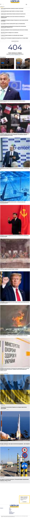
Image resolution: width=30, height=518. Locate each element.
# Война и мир (2, 301)
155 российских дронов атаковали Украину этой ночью (12, 8)
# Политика (1, 100)
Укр (0, 4)
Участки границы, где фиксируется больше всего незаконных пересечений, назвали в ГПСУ (13, 27)
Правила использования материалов (11, 512)
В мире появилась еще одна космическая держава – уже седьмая (15, 443)
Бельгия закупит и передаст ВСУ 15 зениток (9, 32)
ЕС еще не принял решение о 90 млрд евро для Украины (12, 35)
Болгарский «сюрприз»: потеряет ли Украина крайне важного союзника (6, 65)
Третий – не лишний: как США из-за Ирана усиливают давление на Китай (22, 65)
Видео (10, 509)
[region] (24, 489)
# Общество (1, 367)
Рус (3, 4)
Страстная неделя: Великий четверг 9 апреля (9, 269)
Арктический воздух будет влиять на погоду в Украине (12, 11)
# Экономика (2, 167)
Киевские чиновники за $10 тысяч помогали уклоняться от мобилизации (13, 17)
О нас (10, 510)
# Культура (1, 268)
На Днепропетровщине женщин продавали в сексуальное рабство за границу (14, 20)
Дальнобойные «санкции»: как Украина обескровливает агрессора (14, 335)
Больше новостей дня (15, 41)
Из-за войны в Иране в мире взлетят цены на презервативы (13, 23)
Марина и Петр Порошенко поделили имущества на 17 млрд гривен (14, 38)
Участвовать (24, 501)
